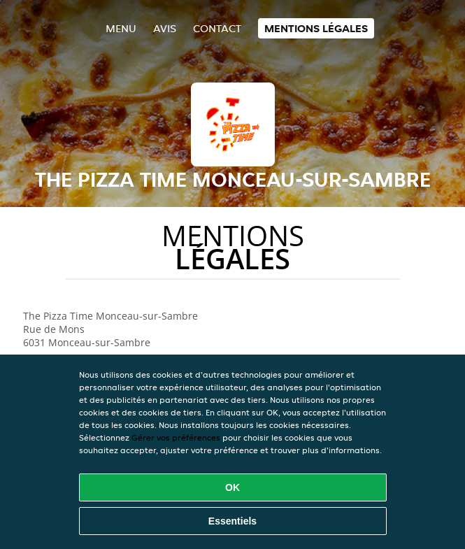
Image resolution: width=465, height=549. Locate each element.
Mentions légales (316, 28)
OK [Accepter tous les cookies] (232, 487)
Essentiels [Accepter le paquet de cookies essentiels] (232, 521)
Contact (217, 28)
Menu (121, 28)
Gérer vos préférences (175, 437)
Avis (164, 28)
